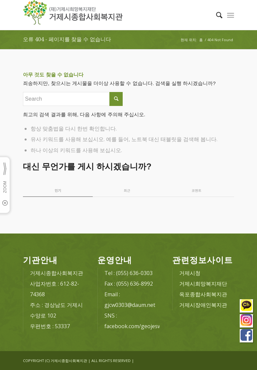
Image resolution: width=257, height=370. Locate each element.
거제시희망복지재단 (203, 283)
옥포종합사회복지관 (203, 294)
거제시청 (189, 273)
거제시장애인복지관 (203, 305)
